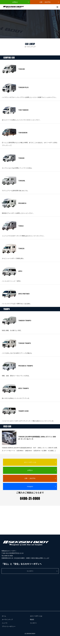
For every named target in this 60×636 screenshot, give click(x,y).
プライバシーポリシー (8, 626)
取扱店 (32, 619)
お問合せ (15, 2)
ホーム (4, 616)
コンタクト (30, 571)
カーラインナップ (7, 619)
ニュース (4, 623)
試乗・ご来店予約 (45, 2)
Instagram (30, 486)
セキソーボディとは (30, 462)
